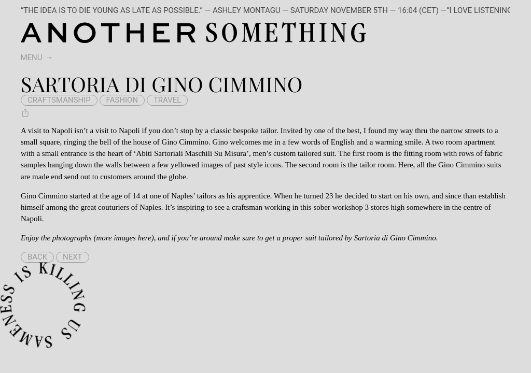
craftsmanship (59, 100)
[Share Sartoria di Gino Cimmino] (25, 112)
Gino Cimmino (185, 142)
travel (167, 100)
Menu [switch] (32, 57)
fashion (122, 100)
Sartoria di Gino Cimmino (395, 238)
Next (72, 257)
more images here (123, 238)
